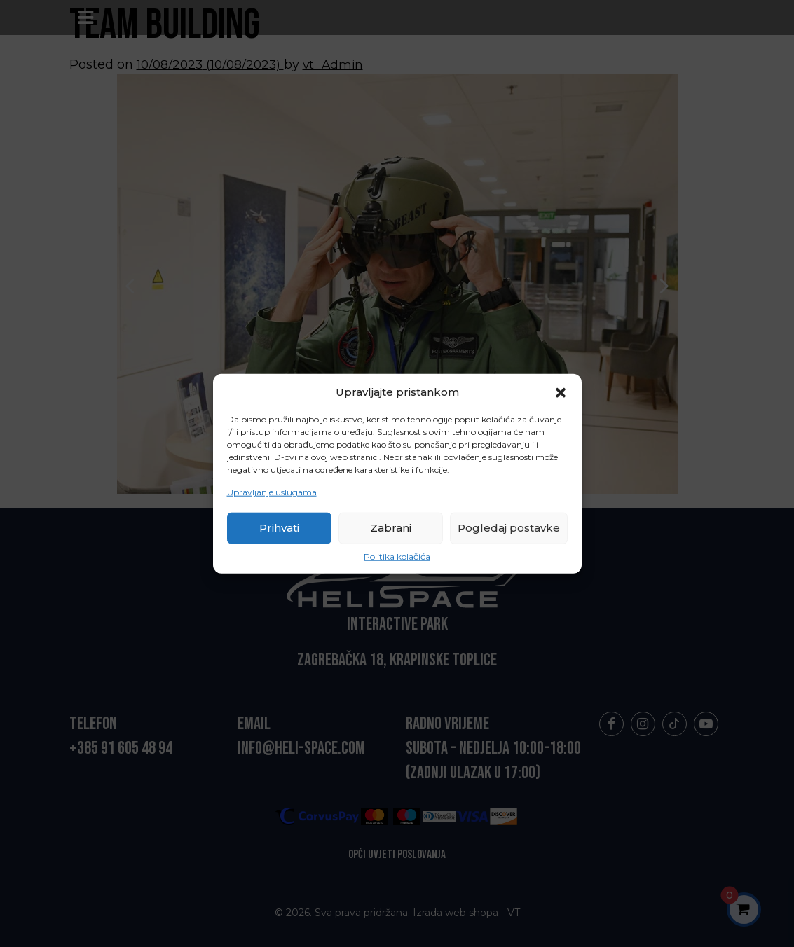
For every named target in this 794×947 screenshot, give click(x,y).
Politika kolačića (397, 556)
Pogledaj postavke (509, 527)
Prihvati (279, 527)
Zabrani (390, 527)
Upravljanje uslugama (272, 492)
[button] (561, 392)
